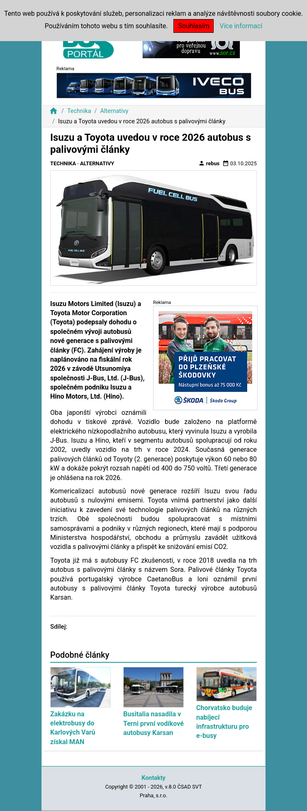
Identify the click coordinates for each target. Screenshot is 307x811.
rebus (209, 163)
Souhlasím (193, 26)
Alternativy (114, 111)
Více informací (240, 26)
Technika (79, 111)
